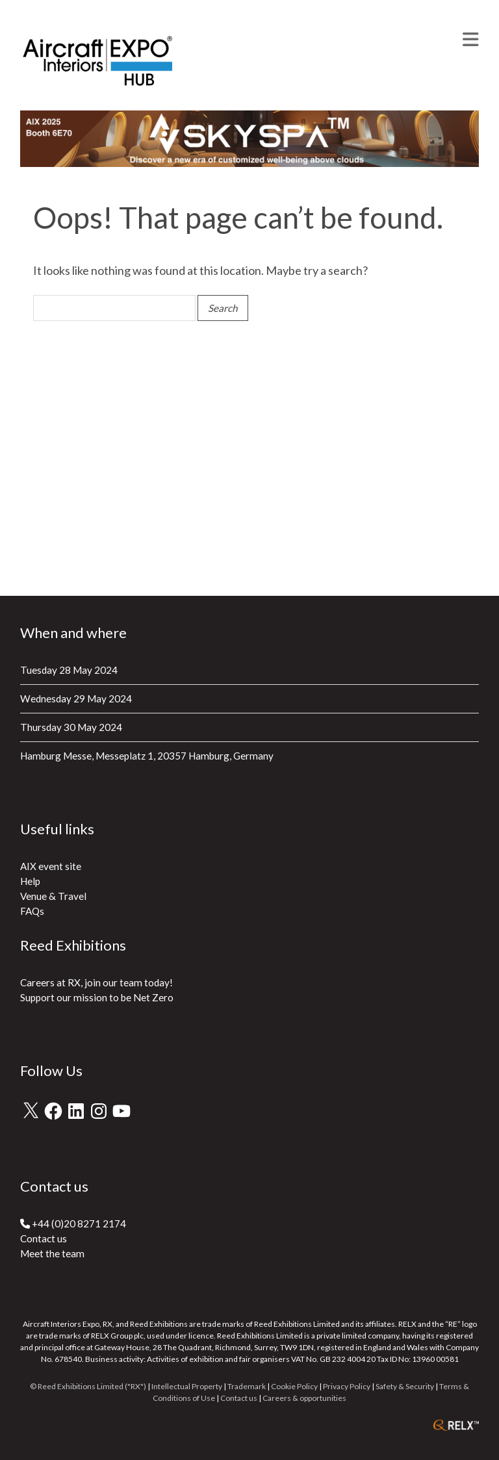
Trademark (246, 1386)
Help (30, 881)
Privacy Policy (346, 1386)
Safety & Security (405, 1386)
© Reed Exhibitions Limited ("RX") (88, 1386)
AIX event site (50, 866)
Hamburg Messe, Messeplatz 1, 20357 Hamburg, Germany (147, 756)
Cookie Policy (294, 1386)
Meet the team (52, 1253)
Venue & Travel (53, 896)
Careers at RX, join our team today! (96, 982)
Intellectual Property (186, 1386)
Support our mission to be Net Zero (96, 997)
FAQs (32, 911)
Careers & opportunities (304, 1398)
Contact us (43, 1238)
